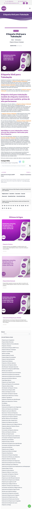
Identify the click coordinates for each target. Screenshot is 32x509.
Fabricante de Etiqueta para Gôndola (10, 479)
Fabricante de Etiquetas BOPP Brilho (10, 368)
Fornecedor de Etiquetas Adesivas (10, 430)
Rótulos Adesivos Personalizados (10, 418)
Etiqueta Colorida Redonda (8, 359)
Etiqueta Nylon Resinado (8, 342)
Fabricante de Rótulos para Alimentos (11, 456)
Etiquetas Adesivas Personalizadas (10, 343)
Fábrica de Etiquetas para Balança (10, 409)
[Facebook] (24, 3)
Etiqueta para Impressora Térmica (10, 395)
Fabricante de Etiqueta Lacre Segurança (11, 407)
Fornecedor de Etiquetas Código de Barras (12, 487)
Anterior (3, 172)
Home (12, 39)
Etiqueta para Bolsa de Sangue (9, 451)
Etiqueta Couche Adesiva (8, 470)
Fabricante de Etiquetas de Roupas (10, 493)
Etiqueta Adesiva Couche (8, 355)
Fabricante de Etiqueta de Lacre (9, 502)
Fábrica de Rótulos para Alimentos (10, 464)
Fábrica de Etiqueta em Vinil (8, 391)
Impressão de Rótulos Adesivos (9, 378)
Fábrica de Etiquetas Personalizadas (10, 384)
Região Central (5, 193)
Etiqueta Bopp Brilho (7, 428)
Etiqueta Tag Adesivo (7, 397)
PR (9, 205)
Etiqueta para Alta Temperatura (9, 420)
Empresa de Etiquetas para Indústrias (11, 435)
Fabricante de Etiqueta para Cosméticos (11, 376)
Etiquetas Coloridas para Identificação (11, 399)
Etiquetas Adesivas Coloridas (9, 458)
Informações (18, 39)
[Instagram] (27, 3)
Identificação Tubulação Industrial (10, 366)
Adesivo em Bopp (6, 353)
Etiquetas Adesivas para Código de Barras (12, 424)
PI (4, 208)
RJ (2, 205)
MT (28, 205)
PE (15, 205)
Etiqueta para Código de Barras (9, 483)
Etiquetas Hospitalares (7, 453)
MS (25, 205)
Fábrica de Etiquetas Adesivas (9, 432)
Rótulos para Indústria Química (9, 491)
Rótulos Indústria (6, 405)
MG (4, 205)
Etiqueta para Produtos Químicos (10, 416)
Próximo (28, 172)
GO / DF (22, 205)
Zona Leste (4, 196)
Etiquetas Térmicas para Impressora (10, 485)
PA (6, 208)
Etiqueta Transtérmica (7, 351)
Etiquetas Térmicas (6, 345)
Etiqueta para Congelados (8, 340)
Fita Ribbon (4, 403)
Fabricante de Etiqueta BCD (8, 389)
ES (6, 205)
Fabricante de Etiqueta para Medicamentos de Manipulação (16, 466)
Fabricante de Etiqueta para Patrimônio (11, 372)
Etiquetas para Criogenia (8, 449)
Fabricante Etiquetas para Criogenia (10, 495)
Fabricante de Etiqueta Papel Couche (11, 489)
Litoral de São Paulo (20, 196)
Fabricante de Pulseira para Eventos (10, 499)
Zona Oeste (17, 193)
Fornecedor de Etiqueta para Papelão (11, 445)
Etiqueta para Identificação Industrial (11, 478)
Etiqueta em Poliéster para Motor (10, 422)
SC (11, 205)
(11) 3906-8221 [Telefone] (9, 1)
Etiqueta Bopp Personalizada (9, 357)
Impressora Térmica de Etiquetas (10, 412)
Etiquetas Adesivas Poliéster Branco (10, 426)
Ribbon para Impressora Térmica (9, 401)
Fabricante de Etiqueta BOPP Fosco (10, 347)
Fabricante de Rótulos (7, 447)
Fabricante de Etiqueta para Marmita (10, 374)
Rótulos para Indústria (7, 370)
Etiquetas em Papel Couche (8, 382)
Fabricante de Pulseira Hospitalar (10, 455)
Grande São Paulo (11, 196)
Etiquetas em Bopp (6, 504)
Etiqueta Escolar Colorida (8, 441)
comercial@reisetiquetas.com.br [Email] (11, 3)
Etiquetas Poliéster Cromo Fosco (9, 472)
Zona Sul (23, 193)
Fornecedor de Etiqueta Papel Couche (11, 437)
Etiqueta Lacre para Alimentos (9, 411)
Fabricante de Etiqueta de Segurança (11, 460)
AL (10, 208)
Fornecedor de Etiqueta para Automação (11, 414)
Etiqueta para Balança (7, 361)
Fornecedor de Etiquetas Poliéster (10, 474)
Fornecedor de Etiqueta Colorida (9, 393)
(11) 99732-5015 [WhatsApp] (22, 1)
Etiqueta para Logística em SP (9, 481)
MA (8, 208)
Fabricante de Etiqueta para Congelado (11, 501)
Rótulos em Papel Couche (8, 433)
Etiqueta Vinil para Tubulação (9, 349)
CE (19, 205)
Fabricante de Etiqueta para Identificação (12, 443)
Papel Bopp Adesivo (6, 380)
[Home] (3, 8)
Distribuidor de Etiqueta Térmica (9, 388)
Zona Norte (11, 193)
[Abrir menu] (26, 8)
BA (17, 205)
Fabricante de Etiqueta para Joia (10, 497)
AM (2, 208)
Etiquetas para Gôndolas (8, 439)
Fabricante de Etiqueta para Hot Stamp (11, 462)
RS (13, 205)
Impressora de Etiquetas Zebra (9, 365)
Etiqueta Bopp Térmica (7, 468)
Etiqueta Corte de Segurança (9, 476)
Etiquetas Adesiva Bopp (7, 386)
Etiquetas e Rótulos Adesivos (9, 363)
